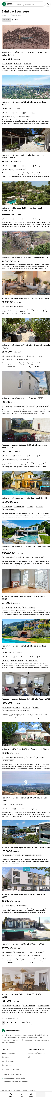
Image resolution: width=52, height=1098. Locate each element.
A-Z (29, 1057)
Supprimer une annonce (10, 1069)
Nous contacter (7, 1065)
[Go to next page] (29, 1023)
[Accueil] (26, 1030)
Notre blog (5, 1057)
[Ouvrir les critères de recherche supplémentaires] (48, 4)
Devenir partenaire (8, 1061)
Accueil (4, 15)
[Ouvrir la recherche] (23, 3)
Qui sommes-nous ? (9, 1053)
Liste (6, 20)
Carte (15, 20)
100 (23, 1023)
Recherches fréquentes (36, 1053)
